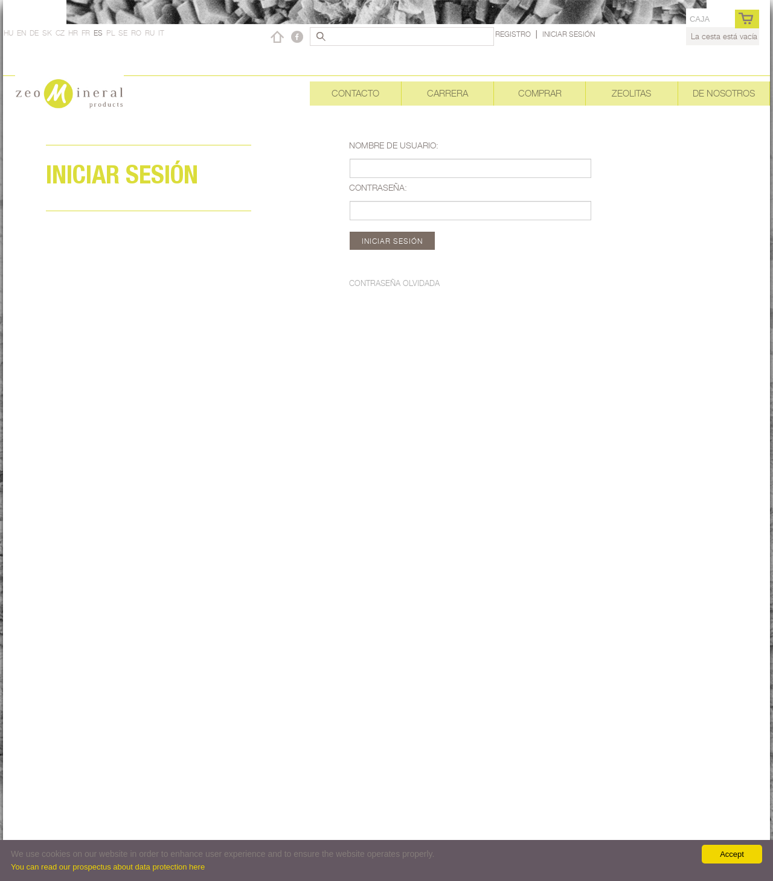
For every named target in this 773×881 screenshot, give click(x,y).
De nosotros (724, 93)
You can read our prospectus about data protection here (108, 866)
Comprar (540, 93)
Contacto (355, 93)
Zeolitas (631, 93)
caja (700, 19)
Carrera (447, 93)
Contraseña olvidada (394, 283)
